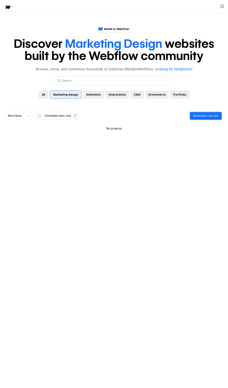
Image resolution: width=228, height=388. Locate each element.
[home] (6, 6)
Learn (60, 6)
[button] (20, 6)
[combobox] (19, 116)
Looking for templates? (173, 69)
